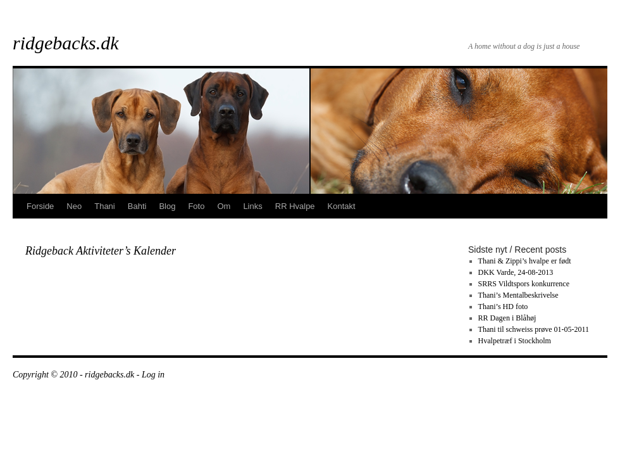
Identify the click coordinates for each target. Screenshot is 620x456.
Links (252, 206)
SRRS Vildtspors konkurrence (523, 283)
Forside (40, 206)
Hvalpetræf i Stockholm (514, 340)
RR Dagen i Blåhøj (507, 318)
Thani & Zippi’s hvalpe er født (524, 260)
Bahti (137, 206)
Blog (167, 206)
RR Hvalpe (295, 206)
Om (223, 206)
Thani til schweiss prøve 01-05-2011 (534, 329)
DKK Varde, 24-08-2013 (516, 272)
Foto (196, 206)
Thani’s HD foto (503, 306)
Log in (153, 374)
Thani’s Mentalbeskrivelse (518, 295)
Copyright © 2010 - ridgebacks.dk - (77, 374)
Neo (74, 206)
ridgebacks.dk (65, 42)
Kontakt (342, 206)
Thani (104, 206)
